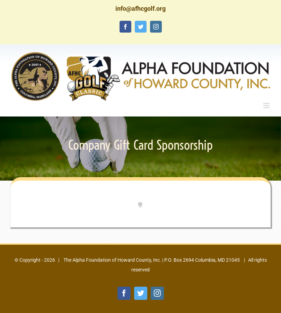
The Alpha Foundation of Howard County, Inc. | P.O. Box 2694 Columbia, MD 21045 (151, 260)
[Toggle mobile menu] (267, 105)
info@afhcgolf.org (140, 8)
